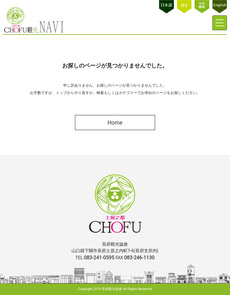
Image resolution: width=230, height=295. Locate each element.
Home (115, 122)
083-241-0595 (100, 257)
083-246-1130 (139, 257)
